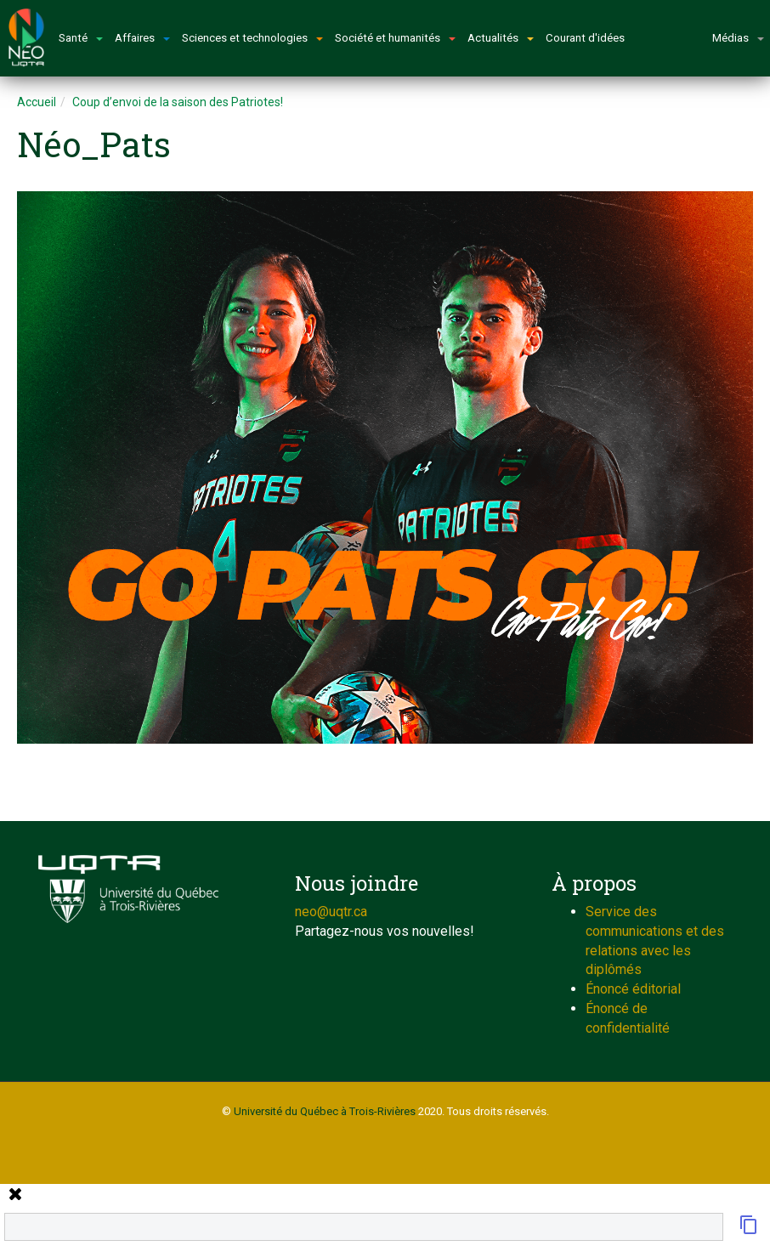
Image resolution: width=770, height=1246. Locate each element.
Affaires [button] (142, 37)
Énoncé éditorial (633, 989)
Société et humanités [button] (395, 37)
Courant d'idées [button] (585, 37)
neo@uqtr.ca (331, 911)
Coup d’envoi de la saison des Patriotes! (177, 102)
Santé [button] (81, 37)
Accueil (36, 102)
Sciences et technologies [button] (252, 37)
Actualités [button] (500, 37)
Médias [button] (738, 37)
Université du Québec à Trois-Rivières (325, 1111)
